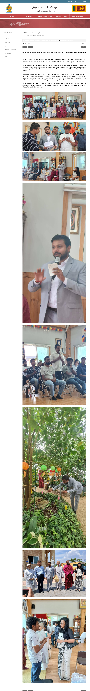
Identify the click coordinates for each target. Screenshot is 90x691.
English (70, 1)
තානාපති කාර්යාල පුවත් (10, 49)
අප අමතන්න (8, 46)
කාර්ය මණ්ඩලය (8, 39)
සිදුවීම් (6, 57)
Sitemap (84, 1)
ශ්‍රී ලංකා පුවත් (8, 53)
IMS (41, 688)
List (83, 47)
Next (30, 47)
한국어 (77, 1)
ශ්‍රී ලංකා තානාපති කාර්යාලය (45, 7)
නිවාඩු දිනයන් (8, 42)
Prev (25, 47)
